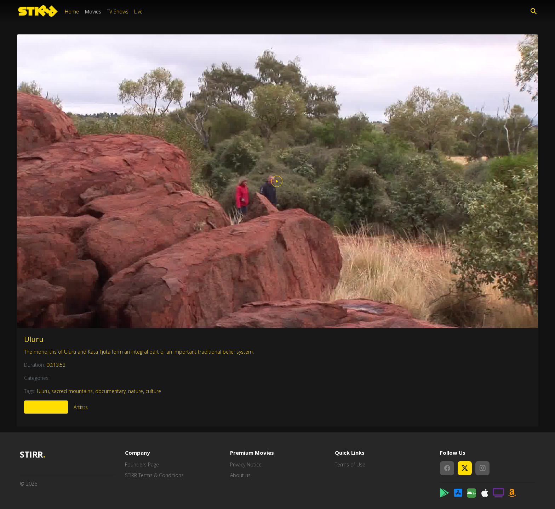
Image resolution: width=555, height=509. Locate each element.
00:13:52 (55, 364)
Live (138, 11)
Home (72, 11)
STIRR (32, 454)
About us (240, 475)
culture (153, 391)
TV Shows (117, 11)
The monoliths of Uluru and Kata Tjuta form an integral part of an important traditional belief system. (139, 351)
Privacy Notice (246, 464)
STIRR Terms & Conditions (154, 475)
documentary (110, 391)
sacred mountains (72, 391)
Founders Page (142, 464)
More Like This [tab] (46, 407)
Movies (93, 11)
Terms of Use (350, 464)
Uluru (34, 339)
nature (135, 391)
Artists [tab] (81, 407)
